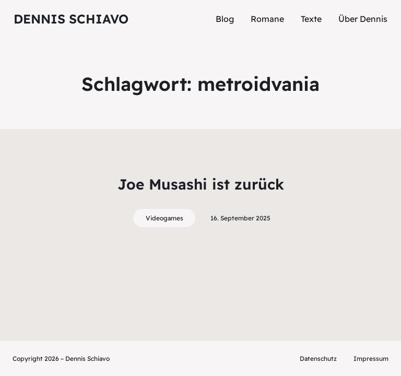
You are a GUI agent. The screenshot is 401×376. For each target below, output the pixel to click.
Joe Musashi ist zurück (200, 184)
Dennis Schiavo (71, 19)
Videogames (164, 218)
